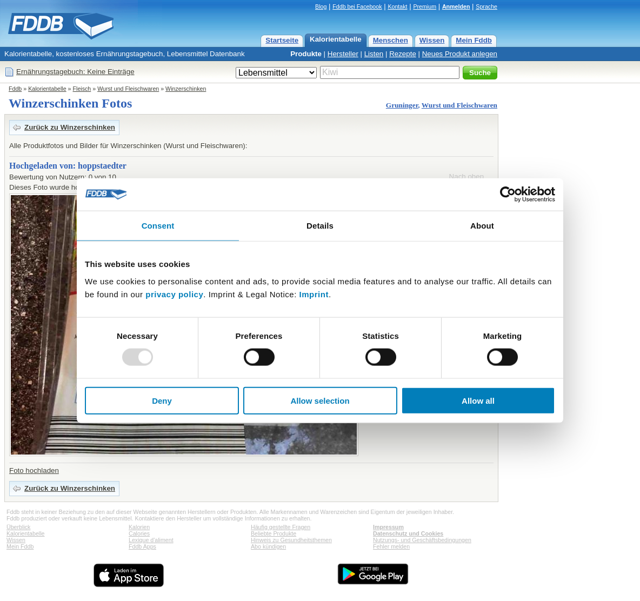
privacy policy (174, 293)
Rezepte (402, 54)
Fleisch (82, 88)
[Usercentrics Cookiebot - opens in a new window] (508, 194)
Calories (139, 533)
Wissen (432, 40)
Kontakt (397, 6)
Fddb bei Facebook (357, 6)
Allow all (478, 400)
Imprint (314, 293)
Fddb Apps (142, 546)
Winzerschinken (185, 88)
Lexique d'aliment (151, 540)
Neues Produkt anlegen (459, 54)
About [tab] (482, 225)
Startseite (281, 40)
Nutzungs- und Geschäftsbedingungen (422, 540)
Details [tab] (320, 225)
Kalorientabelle (336, 39)
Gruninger (402, 105)
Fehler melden (391, 546)
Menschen (390, 40)
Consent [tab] (158, 225)
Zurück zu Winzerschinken (69, 127)
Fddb (15, 88)
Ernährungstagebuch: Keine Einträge (75, 72)
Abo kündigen (268, 546)
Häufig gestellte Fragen (280, 527)
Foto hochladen (34, 470)
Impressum (388, 527)
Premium (424, 6)
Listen (374, 54)
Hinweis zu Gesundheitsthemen (291, 540)
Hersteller (343, 54)
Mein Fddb (474, 40)
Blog (320, 6)
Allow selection (319, 400)
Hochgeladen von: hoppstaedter (67, 165)
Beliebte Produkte (273, 533)
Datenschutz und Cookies (408, 533)
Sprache (486, 6)
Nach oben (466, 176)
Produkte (306, 54)
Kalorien (139, 527)
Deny (162, 400)
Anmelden (456, 6)
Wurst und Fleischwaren (128, 88)
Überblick (18, 527)
